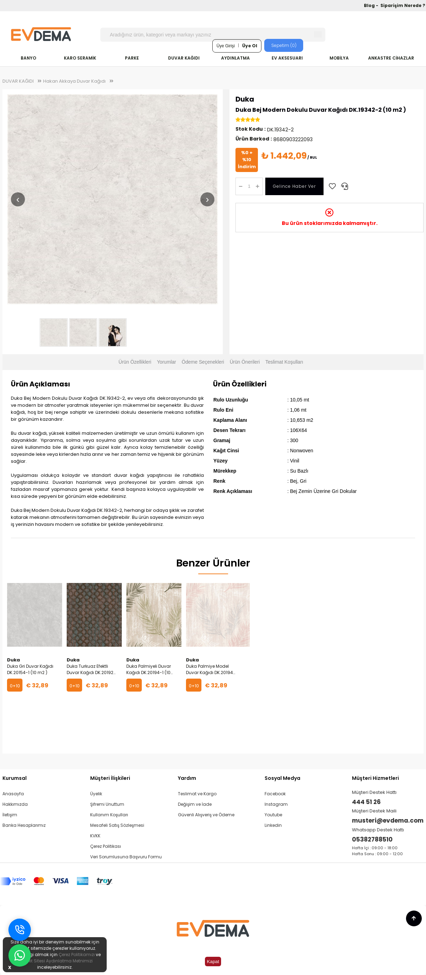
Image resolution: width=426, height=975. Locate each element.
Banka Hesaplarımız (24, 825)
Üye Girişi (226, 45)
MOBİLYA (339, 58)
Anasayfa (13, 794)
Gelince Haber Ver (294, 186)
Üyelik (96, 794)
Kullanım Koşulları (109, 815)
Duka (244, 99)
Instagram (276, 804)
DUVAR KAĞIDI (184, 58)
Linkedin (273, 825)
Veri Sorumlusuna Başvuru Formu (126, 857)
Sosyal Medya (282, 778)
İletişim (9, 815)
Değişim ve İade (195, 804)
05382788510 (372, 839)
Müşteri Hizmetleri (375, 778)
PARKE (132, 58)
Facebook (275, 794)
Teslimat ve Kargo (197, 794)
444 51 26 (366, 802)
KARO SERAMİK (80, 58)
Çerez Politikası (105, 846)
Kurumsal (14, 778)
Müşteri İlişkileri (110, 778)
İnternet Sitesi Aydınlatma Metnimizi (55, 961)
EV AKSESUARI (287, 58)
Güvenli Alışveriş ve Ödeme (206, 815)
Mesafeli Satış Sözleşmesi (117, 825)
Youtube (273, 815)
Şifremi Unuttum (107, 804)
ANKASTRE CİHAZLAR (391, 58)
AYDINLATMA (235, 58)
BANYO (28, 58)
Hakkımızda (15, 804)
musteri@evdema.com (388, 820)
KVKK (95, 836)
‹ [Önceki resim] (17, 199)
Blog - (371, 5)
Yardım (187, 778)
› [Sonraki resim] (207, 199)
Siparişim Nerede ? (402, 5)
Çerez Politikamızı (77, 954)
